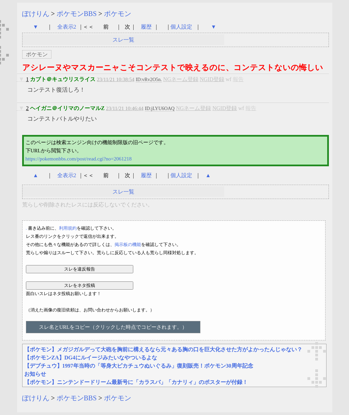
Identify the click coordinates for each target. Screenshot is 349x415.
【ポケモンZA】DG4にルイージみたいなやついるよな (90, 357)
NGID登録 (212, 79)
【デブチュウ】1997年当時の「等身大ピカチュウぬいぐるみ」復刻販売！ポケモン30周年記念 (138, 366)
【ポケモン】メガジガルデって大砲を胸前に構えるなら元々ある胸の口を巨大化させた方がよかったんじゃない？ (163, 349)
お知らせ (35, 374)
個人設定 (181, 27)
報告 (238, 79)
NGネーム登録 (180, 79)
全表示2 (66, 27)
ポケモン (117, 13)
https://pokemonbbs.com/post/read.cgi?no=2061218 (79, 159)
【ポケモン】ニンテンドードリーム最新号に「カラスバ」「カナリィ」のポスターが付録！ (136, 382)
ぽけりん (35, 13)
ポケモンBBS (77, 13)
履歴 (146, 27)
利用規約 (68, 228)
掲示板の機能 (128, 244)
